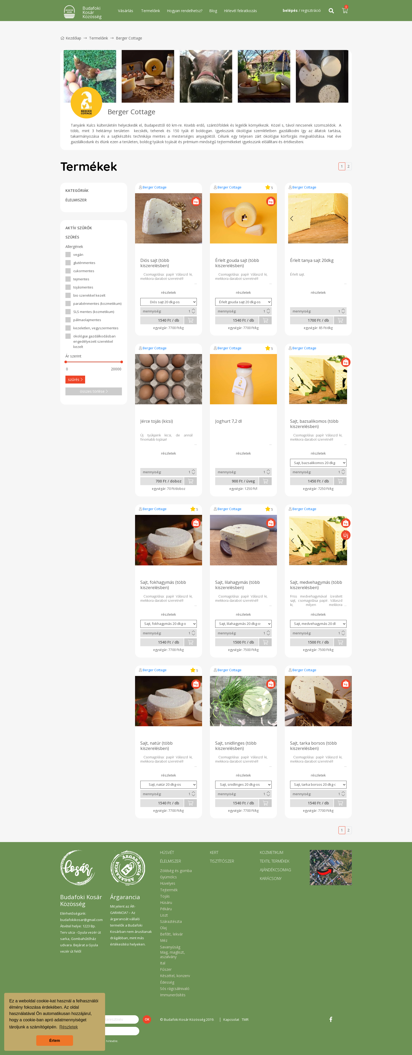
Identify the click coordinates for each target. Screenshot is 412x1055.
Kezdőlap (70, 38)
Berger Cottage (155, 187)
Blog (213, 10)
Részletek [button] (68, 1027)
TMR (245, 1019)
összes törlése (94, 391)
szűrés (75, 379)
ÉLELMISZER (76, 199)
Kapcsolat (231, 1019)
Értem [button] (54, 1040)
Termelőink (150, 10)
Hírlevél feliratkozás (240, 10)
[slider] (65, 362)
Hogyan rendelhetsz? (184, 10)
